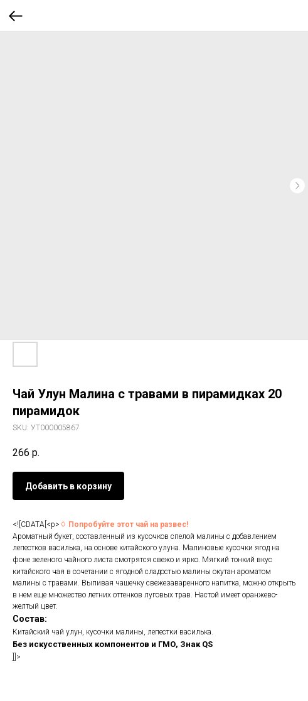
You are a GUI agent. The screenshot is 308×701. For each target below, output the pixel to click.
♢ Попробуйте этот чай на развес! (124, 524)
